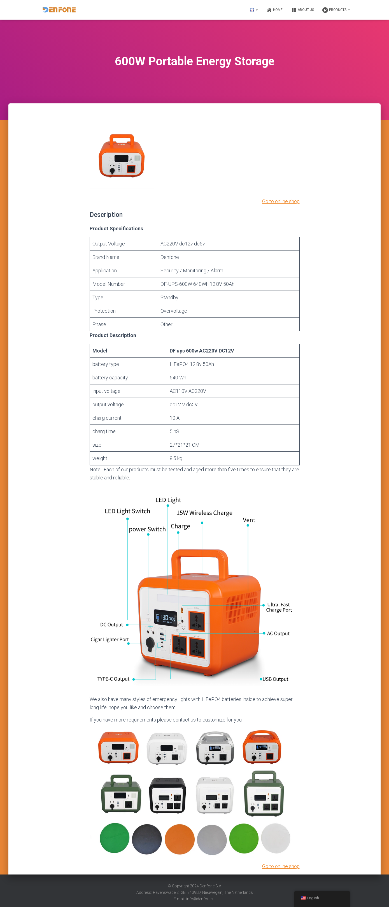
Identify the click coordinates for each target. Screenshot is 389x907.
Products (336, 10)
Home (274, 10)
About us (302, 10)
